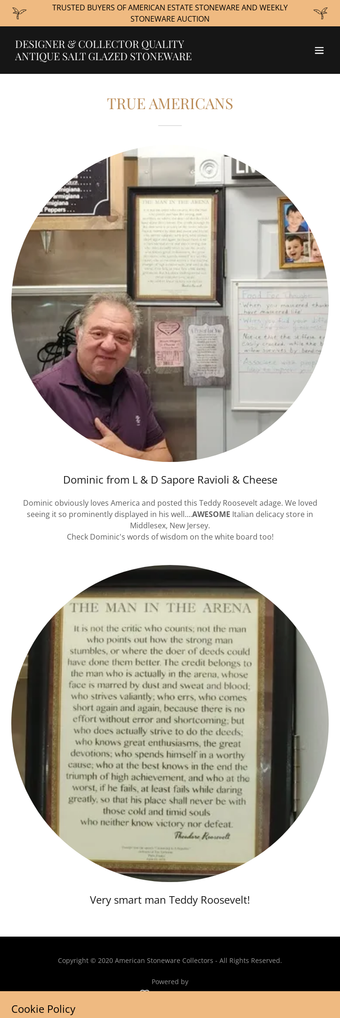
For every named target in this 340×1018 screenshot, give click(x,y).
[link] (122, 57)
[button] (319, 50)
